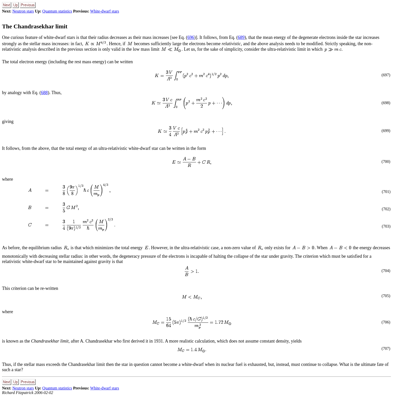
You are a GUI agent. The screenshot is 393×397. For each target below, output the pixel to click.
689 (241, 37)
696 (190, 37)
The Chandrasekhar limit (34, 26)
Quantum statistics (57, 11)
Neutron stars (23, 11)
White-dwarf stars (104, 11)
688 (44, 92)
